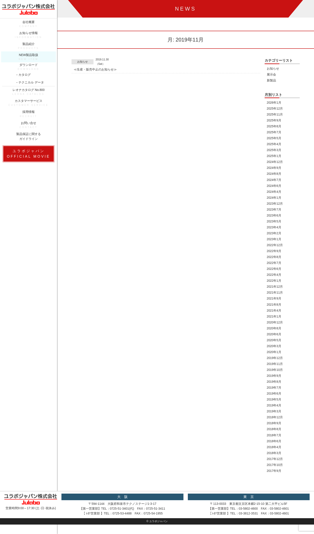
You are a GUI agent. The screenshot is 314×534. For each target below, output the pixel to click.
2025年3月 (274, 151)
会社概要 (28, 26)
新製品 (271, 80)
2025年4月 (274, 145)
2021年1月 (274, 319)
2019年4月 (274, 409)
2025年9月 (274, 121)
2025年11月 (275, 115)
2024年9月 (274, 169)
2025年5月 (274, 139)
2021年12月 (275, 289)
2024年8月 (274, 175)
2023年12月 (275, 205)
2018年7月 (274, 440)
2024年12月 (275, 163)
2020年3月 (274, 349)
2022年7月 (274, 265)
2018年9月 (274, 427)
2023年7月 (274, 211)
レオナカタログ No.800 (28, 95)
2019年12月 (275, 361)
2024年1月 (274, 199)
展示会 (271, 74)
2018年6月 (274, 445)
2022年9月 (274, 253)
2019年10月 (275, 373)
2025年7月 (274, 133)
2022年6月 (274, 271)
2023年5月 (274, 223)
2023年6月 (274, 217)
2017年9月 (274, 476)
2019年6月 (274, 397)
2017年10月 (275, 470)
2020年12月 (275, 325)
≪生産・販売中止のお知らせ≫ (95, 69)
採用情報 (28, 117)
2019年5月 (274, 403)
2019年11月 (275, 367)
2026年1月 (274, 103)
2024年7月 (274, 181)
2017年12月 (275, 463)
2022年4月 (274, 277)
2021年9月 (274, 301)
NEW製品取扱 (28, 59)
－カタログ (23, 77)
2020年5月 (274, 343)
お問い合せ (28, 129)
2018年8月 (274, 433)
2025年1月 (274, 157)
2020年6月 (274, 337)
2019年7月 (274, 391)
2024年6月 (274, 187)
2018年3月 (274, 458)
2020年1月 (274, 355)
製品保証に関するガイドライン (28, 140)
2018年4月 (274, 452)
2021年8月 (274, 307)
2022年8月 (274, 259)
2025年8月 (274, 127)
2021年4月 (274, 313)
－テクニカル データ (29, 85)
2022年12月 (275, 247)
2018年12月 (275, 422)
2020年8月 (274, 331)
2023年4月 (274, 229)
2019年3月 (274, 415)
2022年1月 (274, 283)
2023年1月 (274, 241)
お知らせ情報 (28, 37)
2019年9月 (274, 379)
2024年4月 (274, 193)
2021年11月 (275, 295)
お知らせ (82, 61)
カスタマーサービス (28, 106)
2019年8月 (274, 385)
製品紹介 (28, 48)
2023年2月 (274, 235)
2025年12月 (275, 109)
